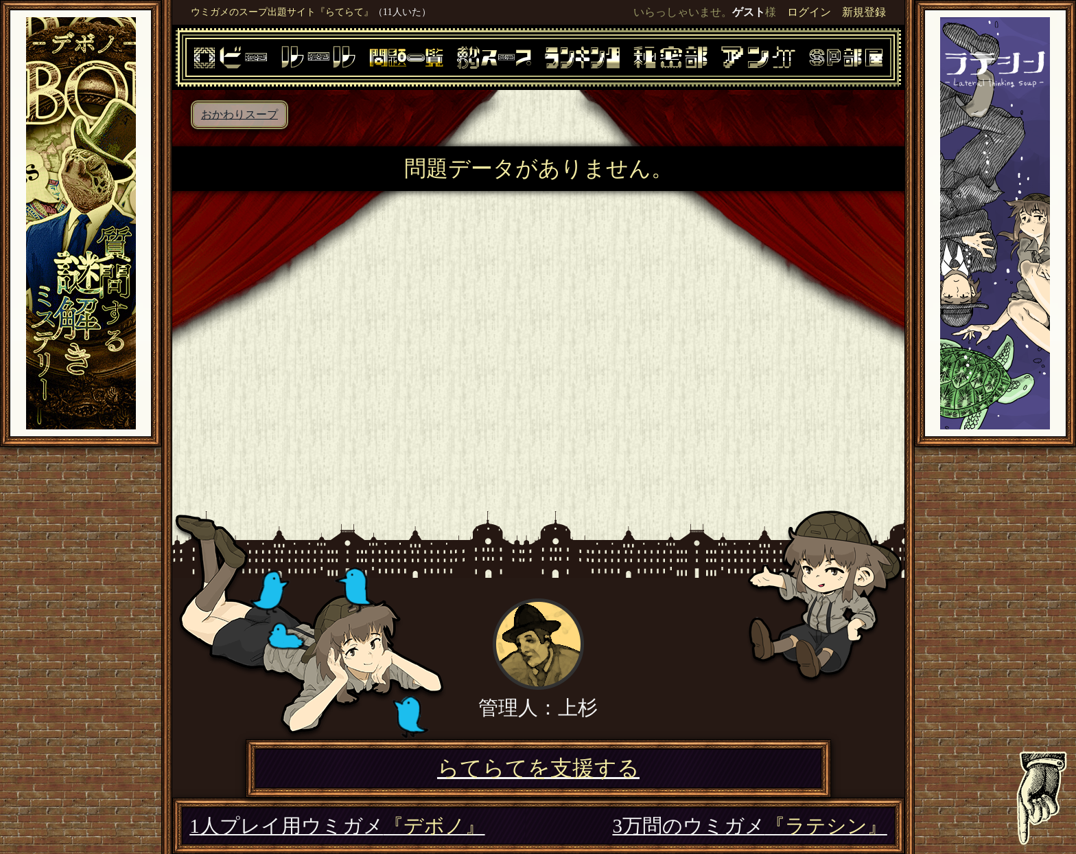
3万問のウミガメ (749, 826)
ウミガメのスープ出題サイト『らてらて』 (282, 11)
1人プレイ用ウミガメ (336, 826)
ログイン (809, 12)
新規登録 (864, 12)
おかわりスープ (239, 114)
